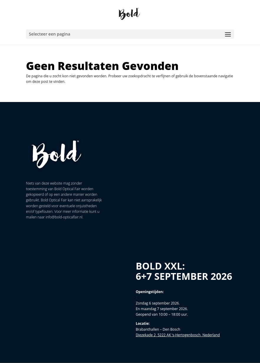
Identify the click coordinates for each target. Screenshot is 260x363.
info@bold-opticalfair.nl (64, 217)
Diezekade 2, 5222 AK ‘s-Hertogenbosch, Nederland (178, 334)
